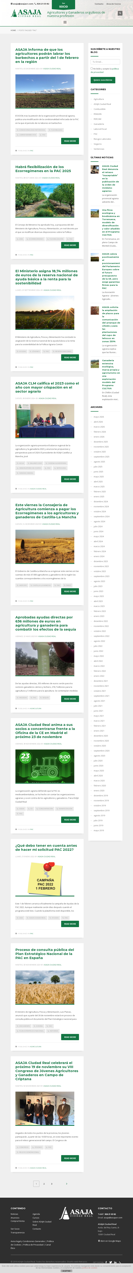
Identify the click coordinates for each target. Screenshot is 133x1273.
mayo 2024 (99, 536)
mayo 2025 (99, 476)
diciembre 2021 (101, 680)
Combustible (100, 109)
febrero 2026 (100, 431)
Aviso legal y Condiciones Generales (28, 1241)
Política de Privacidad (33, 1244)
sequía (46, 698)
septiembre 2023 (101, 576)
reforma (54, 1031)
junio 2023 (98, 591)
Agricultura (35, 709)
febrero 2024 (100, 551)
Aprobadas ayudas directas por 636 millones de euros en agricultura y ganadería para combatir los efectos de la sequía (45, 623)
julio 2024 (98, 526)
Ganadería (99, 124)
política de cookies (89, 1268)
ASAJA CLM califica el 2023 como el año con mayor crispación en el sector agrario (47, 387)
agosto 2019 (99, 815)
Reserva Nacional (63, 351)
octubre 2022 (100, 631)
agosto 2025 (99, 461)
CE (31, 809)
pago (68, 585)
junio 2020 (98, 765)
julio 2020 (98, 760)
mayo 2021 (99, 715)
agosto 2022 (99, 641)
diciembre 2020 (101, 735)
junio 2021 (98, 710)
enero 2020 (99, 790)
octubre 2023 (100, 571)
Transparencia (18, 1232)
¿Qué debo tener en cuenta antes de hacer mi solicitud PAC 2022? (46, 847)
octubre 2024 (100, 511)
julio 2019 (98, 820)
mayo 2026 (99, 416)
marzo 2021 (99, 720)
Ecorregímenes (36, 239)
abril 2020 (98, 775)
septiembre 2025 (101, 456)
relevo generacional (29, 1152)
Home (13, 30)
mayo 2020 (99, 770)
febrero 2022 (100, 671)
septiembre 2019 (101, 810)
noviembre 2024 (101, 506)
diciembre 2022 (101, 621)
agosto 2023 (99, 581)
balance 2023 (36, 463)
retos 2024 (61, 468)
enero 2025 (99, 496)
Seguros (98, 143)
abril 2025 (98, 481)
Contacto (99, 4)
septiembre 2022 (101, 636)
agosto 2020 (99, 755)
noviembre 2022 (101, 626)
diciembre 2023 (101, 561)
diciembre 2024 (101, 501)
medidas (23, 698)
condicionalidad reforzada (32, 130)
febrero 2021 (100, 725)
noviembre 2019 (101, 800)
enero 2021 (99, 730)
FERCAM (97, 119)
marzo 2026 (99, 426)
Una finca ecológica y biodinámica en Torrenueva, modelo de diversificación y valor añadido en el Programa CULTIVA (111, 222)
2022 (21, 918)
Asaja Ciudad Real (52, 69)
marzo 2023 (99, 606)
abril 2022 (98, 661)
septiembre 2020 (101, 750)
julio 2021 (98, 705)
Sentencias (99, 148)
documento (24, 1026)
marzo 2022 (99, 666)
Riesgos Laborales (102, 139)
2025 (21, 239)
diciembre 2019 (101, 795)
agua (21, 463)
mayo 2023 (99, 596)
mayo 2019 (99, 830)
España (39, 1026)
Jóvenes (36, 351)
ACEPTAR (66, 1271)
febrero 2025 (100, 491)
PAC (43, 135)
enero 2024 (99, 556)
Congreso (23, 1147)
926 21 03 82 (41, 4)
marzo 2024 (99, 546)
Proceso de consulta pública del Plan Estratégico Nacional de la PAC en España (44, 954)
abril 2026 (98, 421)
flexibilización (56, 239)
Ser (63, 5)
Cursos (36, 1217)
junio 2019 (98, 825)
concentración (46, 809)
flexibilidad (56, 130)
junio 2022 (98, 651)
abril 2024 (98, 541)
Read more (70, 141)
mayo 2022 (99, 656)
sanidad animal (26, 473)
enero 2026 (99, 436)
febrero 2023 (100, 611)
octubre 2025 (100, 451)
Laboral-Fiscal (100, 129)
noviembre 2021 (101, 685)
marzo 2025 (99, 486)
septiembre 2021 (101, 695)
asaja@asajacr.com (22, 4)
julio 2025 (98, 466)
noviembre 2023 (101, 566)
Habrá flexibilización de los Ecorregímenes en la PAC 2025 (43, 169)
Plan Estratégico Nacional (31, 1031)
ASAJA (21, 809)
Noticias (14, 1214)
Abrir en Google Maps (109, 1241)
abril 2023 (98, 601)
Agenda (36, 1214)
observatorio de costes (30, 468)
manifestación (65, 809)
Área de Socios (113, 4)
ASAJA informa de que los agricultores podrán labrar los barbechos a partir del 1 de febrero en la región (47, 56)
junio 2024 (98, 531)
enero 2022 (99, 675)
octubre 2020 (100, 745)
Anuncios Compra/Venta (18, 1219)
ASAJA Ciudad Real (38, 489)
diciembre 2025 (101, 441)
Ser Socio (15, 1228)
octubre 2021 (100, 690)
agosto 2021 (99, 700)
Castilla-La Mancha (42, 585)
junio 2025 (98, 471)
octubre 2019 (100, 805)
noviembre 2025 (101, 446)
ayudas (22, 351)
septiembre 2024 (101, 516)
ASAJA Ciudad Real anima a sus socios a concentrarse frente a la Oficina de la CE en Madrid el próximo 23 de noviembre (45, 731)
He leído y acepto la (105, 70)
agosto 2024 (99, 521)
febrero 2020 (100, 785)
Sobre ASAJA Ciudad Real (42, 1223)
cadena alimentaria (57, 463)
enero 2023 (99, 616)
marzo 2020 (99, 780)
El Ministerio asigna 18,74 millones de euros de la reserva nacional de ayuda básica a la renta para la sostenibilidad (46, 277)
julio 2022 (98, 646)
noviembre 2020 (101, 740)
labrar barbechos (27, 135)
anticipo (23, 585)
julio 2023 (98, 586)
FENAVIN (97, 114)
